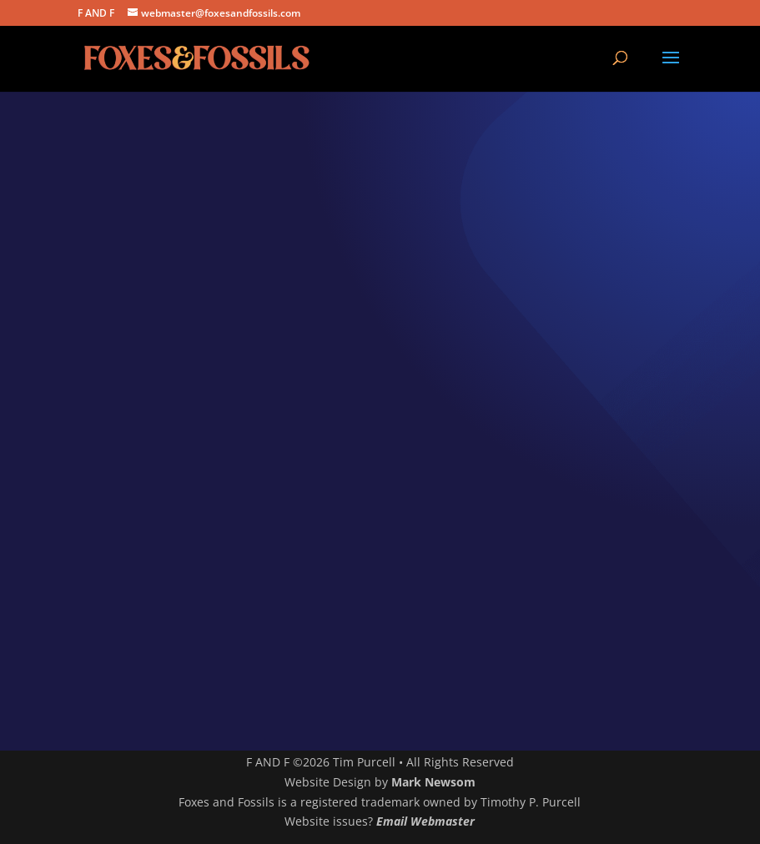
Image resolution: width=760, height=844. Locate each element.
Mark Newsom (433, 782)
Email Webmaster (425, 821)
